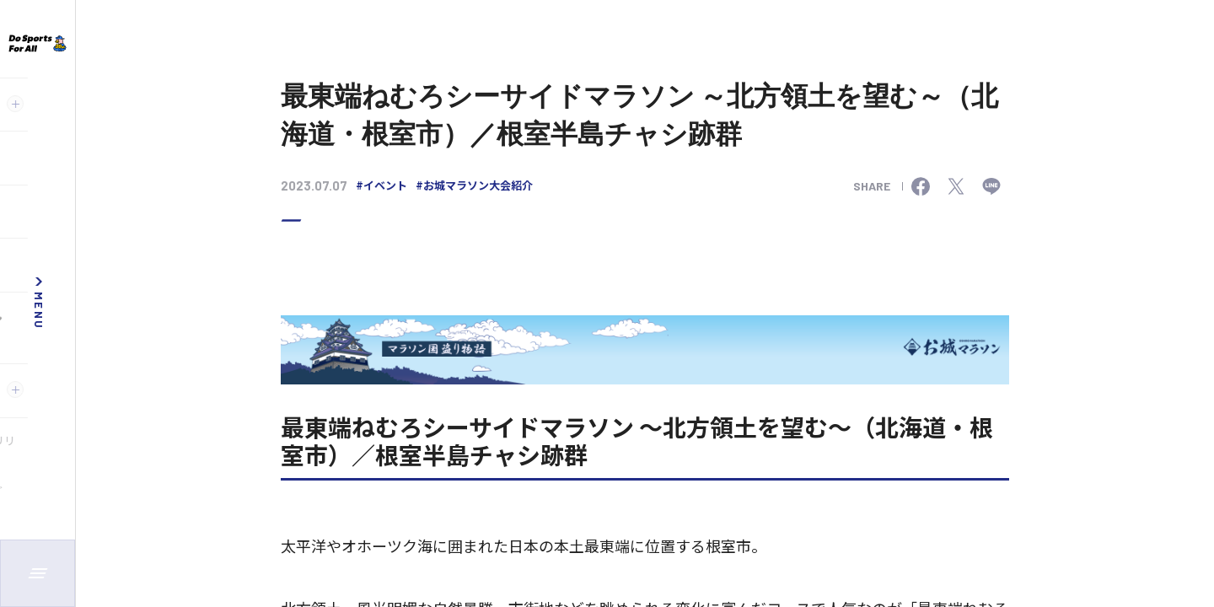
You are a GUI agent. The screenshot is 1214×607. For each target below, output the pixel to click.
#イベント (381, 185)
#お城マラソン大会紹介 (474, 185)
